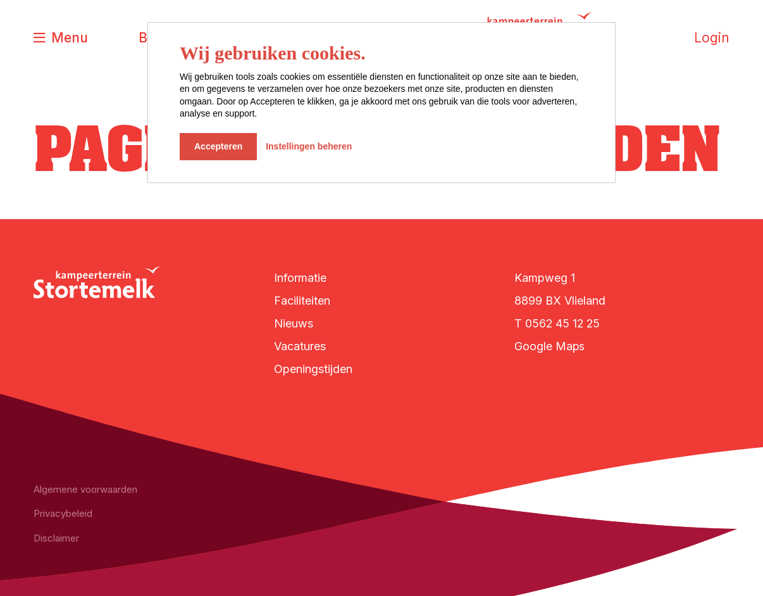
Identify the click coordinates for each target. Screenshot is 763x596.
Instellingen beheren (309, 146)
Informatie (300, 277)
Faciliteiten (302, 300)
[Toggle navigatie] (61, 38)
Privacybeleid (63, 513)
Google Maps (549, 346)
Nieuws (293, 323)
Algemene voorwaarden (85, 489)
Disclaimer (56, 538)
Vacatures (300, 346)
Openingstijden (313, 369)
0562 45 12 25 (563, 323)
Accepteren (218, 146)
